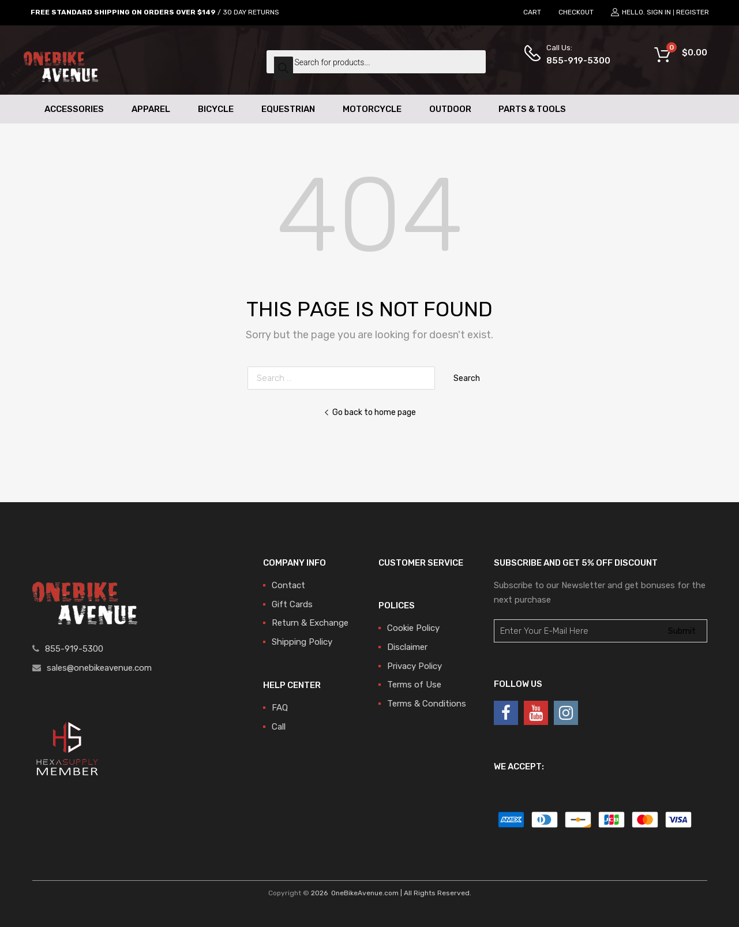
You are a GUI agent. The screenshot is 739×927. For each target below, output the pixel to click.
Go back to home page (370, 412)
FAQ (280, 707)
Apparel (151, 109)
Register (692, 12)
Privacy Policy (414, 666)
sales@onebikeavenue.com (99, 668)
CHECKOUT (576, 12)
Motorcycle (372, 109)
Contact (288, 585)
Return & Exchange (310, 623)
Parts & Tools (532, 109)
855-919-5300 (574, 60)
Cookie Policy (413, 628)
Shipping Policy (302, 642)
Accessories (74, 109)
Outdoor (450, 109)
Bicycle (216, 109)
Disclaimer (407, 647)
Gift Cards (292, 604)
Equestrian (288, 109)
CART (532, 12)
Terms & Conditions (426, 703)
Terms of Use (414, 684)
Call (279, 727)
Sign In (659, 12)
